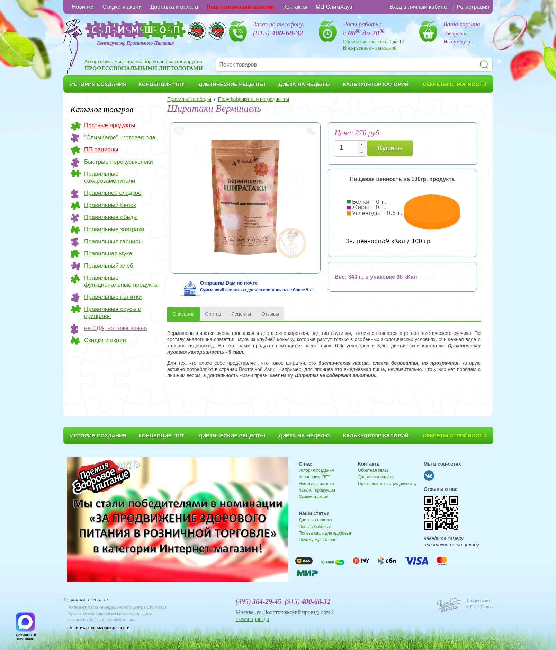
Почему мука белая (318, 539)
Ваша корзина (462, 24)
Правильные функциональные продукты (121, 281)
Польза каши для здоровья (325, 533)
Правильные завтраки (114, 229)
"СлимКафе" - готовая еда (119, 137)
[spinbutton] (348, 147)
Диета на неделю (315, 520)
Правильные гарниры (113, 241)
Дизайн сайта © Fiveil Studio (479, 603)
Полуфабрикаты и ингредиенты (253, 99)
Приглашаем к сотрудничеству (387, 483)
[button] (361, 145)
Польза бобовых (315, 526)
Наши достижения (316, 483)
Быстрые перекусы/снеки (118, 161)
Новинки (83, 7)
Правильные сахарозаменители (109, 177)
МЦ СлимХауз (334, 7)
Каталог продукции (317, 490)
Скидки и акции (122, 7)
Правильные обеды (110, 217)
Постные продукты (109, 125)
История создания (316, 470)
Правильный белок (110, 205)
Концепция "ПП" (314, 477)
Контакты (295, 7)
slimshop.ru (99, 619)
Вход (419, 7)
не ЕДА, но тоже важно (115, 328)
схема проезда (252, 619)
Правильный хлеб (108, 265)
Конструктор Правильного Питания (135, 43)
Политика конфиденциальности (98, 627)
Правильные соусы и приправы (112, 312)
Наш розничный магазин (241, 7)
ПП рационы (101, 149)
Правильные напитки (113, 297)
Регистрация (473, 7)
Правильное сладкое (113, 193)
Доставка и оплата (174, 7)
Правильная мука (108, 253)
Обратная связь (373, 470)
